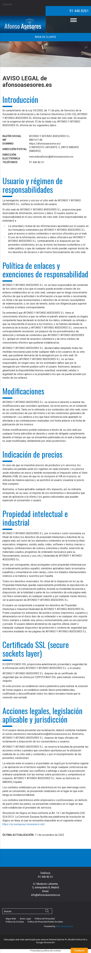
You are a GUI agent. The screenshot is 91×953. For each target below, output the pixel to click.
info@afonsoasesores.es (45, 895)
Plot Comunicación (64, 926)
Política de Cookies (15, 922)
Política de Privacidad (45, 918)
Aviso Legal (25, 918)
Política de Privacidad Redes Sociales (45, 922)
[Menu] (73, 20)
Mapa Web (11, 918)
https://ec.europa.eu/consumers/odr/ (23, 824)
